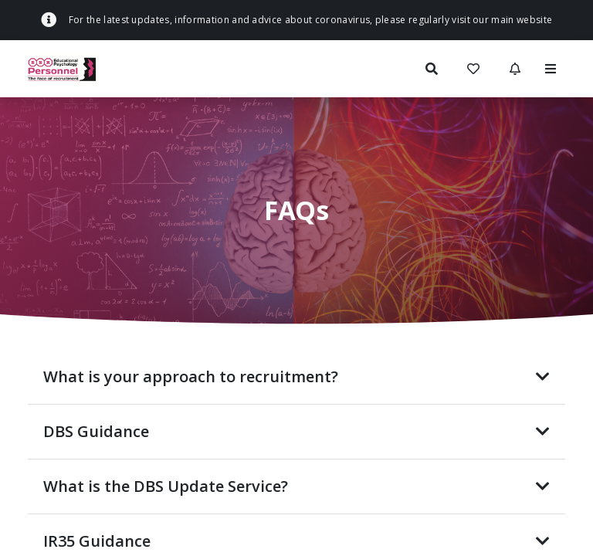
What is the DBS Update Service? (296, 486)
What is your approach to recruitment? (296, 376)
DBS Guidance (296, 431)
